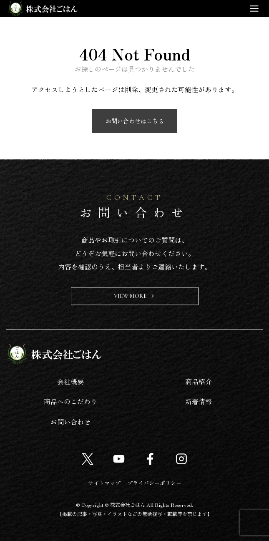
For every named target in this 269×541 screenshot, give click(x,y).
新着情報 (198, 401)
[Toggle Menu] (254, 8)
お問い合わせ (70, 422)
